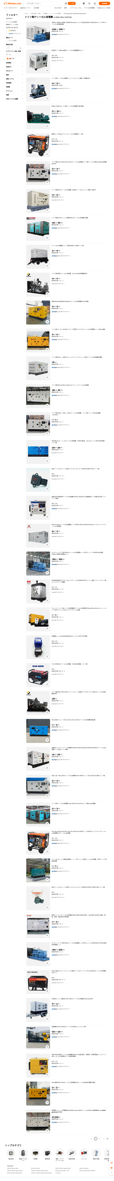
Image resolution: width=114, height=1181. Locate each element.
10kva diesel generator (15, 1170)
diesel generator (13, 1168)
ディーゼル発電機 (55, 13)
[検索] (72, 3)
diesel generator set (62, 1170)
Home (26, 13)
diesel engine (84, 1168)
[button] (66, 3)
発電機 (45, 13)
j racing (57, 1173)
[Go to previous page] (91, 1138)
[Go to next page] (104, 1138)
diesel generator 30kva (87, 1170)
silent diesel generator (63, 1168)
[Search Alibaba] (45, 3)
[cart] (89, 3)
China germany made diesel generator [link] (75, 13)
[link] (111, 1162)
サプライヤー (66, 34)
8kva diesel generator (14, 1173)
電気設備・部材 (35, 13)
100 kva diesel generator (39, 1170)
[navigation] (14, 576)
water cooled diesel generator (41, 1173)
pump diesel (35, 1168)
